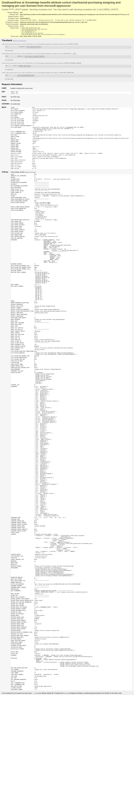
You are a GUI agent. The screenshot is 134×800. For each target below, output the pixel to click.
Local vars (10, 52)
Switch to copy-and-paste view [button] (19, 42)
